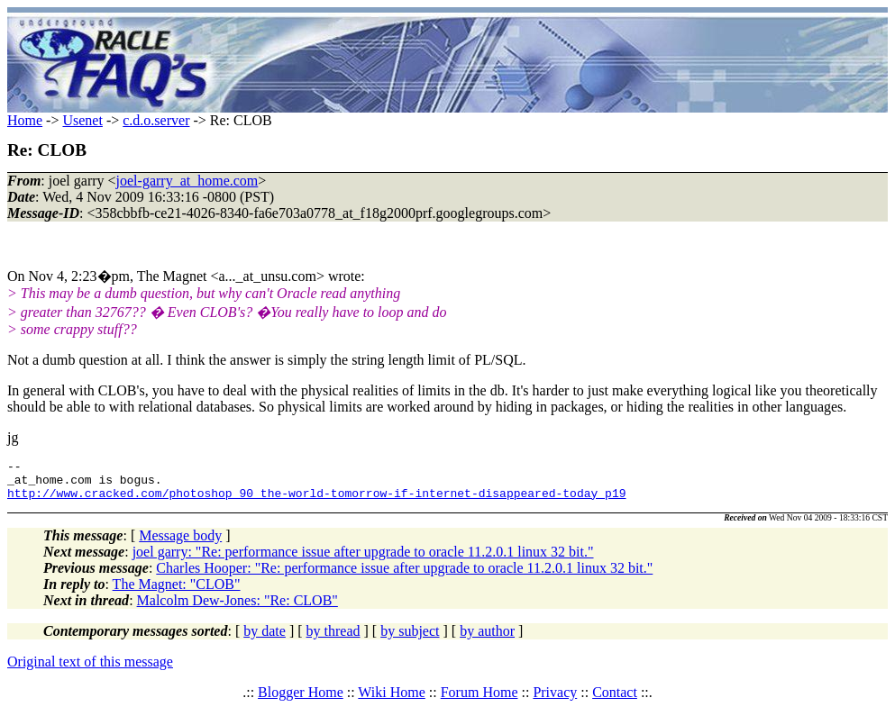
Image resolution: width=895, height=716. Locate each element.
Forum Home (479, 700)
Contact (614, 700)
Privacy (555, 700)
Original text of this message (90, 669)
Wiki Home (391, 700)
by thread (333, 639)
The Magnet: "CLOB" (177, 592)
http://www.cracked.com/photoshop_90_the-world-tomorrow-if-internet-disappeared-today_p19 (316, 501)
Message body (180, 543)
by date (264, 639)
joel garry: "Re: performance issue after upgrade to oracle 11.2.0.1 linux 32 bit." (363, 559)
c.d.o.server (156, 120)
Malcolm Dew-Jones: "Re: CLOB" (237, 608)
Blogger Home (300, 700)
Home (24, 120)
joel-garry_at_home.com (187, 180)
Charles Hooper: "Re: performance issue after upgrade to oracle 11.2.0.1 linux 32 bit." (404, 576)
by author (487, 639)
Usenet (82, 120)
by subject (409, 639)
